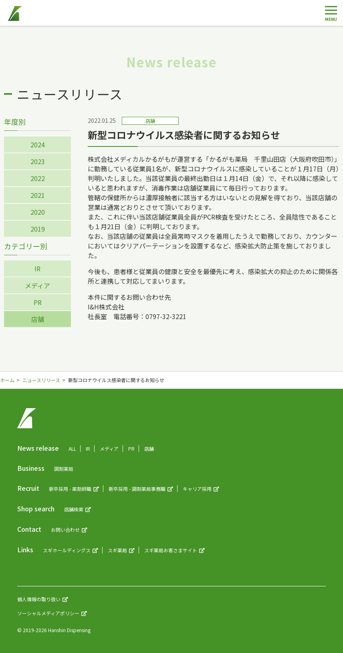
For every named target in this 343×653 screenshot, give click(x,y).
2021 (37, 195)
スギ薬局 (117, 550)
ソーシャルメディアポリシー (48, 613)
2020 (37, 212)
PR (38, 302)
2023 (37, 161)
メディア (37, 285)
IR (37, 268)
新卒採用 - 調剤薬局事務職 (137, 488)
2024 (37, 144)
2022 (37, 178)
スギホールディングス (67, 550)
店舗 (37, 319)
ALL (72, 448)
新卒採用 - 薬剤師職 (70, 488)
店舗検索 (73, 509)
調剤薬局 (63, 468)
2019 (37, 229)
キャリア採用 (197, 488)
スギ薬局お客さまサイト (170, 550)
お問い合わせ (65, 529)
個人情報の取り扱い (39, 599)
